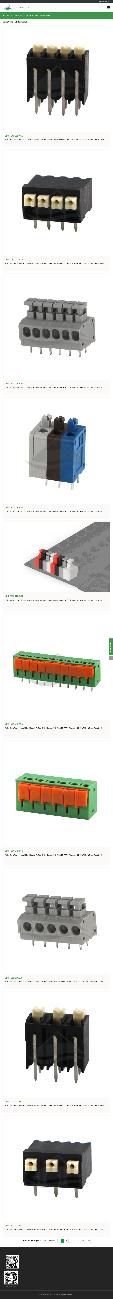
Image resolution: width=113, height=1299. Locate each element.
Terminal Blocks (18, 15)
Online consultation (111, 647)
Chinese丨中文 (104, 2)
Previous (52, 1241)
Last (88, 1241)
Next (82, 1241)
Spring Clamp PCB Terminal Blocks (37, 15)
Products (9, 15)
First (44, 1241)
